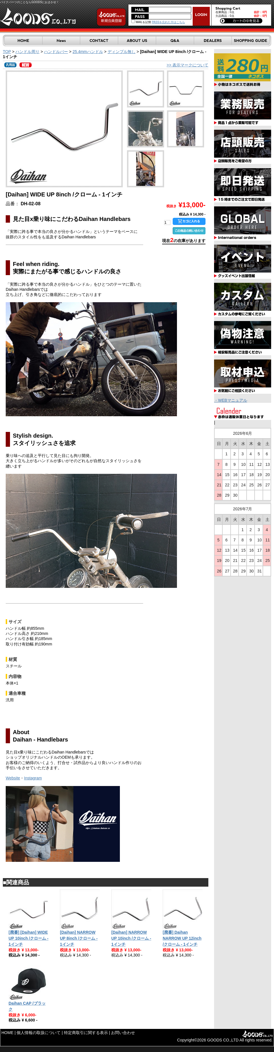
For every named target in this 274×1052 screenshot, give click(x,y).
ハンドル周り (27, 51)
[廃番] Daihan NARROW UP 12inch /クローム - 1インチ (182, 938)
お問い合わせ (123, 1032)
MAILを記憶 (141, 22)
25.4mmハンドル (87, 51)
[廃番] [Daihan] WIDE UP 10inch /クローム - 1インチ (29, 938)
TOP (7, 51)
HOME (7, 1032)
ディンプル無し (122, 51)
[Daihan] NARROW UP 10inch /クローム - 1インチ (131, 938)
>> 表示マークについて (187, 65)
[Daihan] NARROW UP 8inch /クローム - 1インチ (79, 938)
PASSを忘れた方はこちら (168, 22)
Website (13, 778)
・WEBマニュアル (230, 400)
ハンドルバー (56, 51)
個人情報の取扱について (39, 1032)
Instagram (33, 778)
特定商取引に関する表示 (86, 1032)
